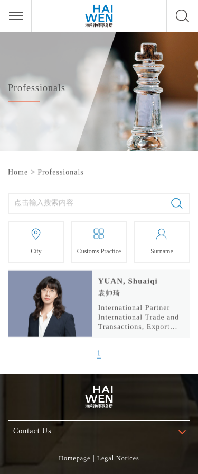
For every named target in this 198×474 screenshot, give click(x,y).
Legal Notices (118, 458)
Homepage (74, 458)
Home (18, 172)
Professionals (60, 172)
